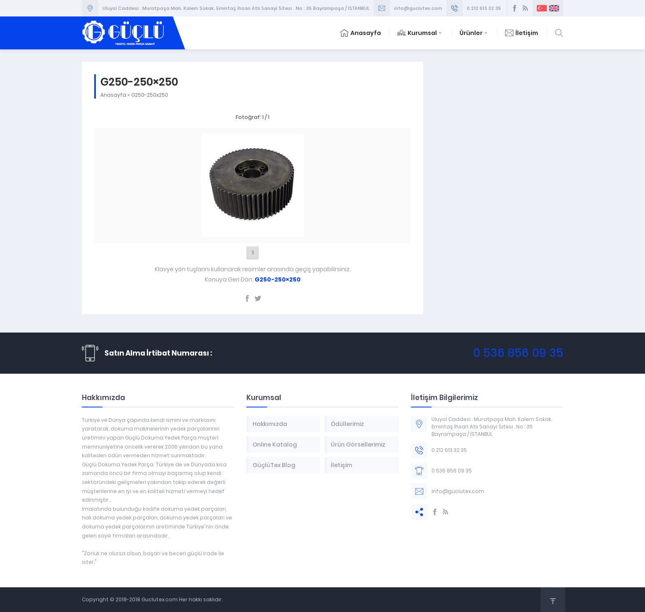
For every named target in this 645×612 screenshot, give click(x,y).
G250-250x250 (149, 94)
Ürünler (474, 33)
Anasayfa (360, 33)
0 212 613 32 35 (484, 8)
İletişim (521, 33)
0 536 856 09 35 (518, 353)
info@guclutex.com (418, 8)
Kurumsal (420, 33)
